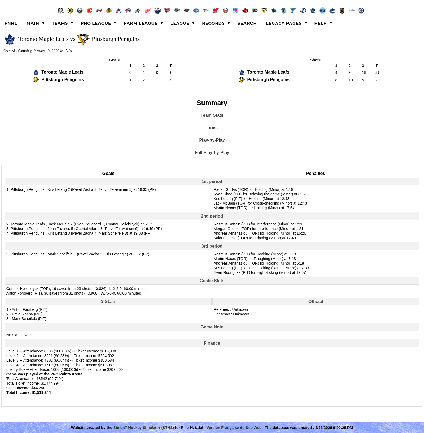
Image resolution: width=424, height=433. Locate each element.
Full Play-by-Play (212, 152)
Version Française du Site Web (234, 427)
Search (247, 23)
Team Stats (212, 115)
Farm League (141, 23)
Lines (212, 127)
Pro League (96, 23)
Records (213, 23)
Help (320, 23)
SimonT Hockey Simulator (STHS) (143, 427)
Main (33, 23)
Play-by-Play (212, 140)
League (179, 23)
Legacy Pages (284, 23)
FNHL (11, 23)
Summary (212, 102)
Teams (60, 23)
